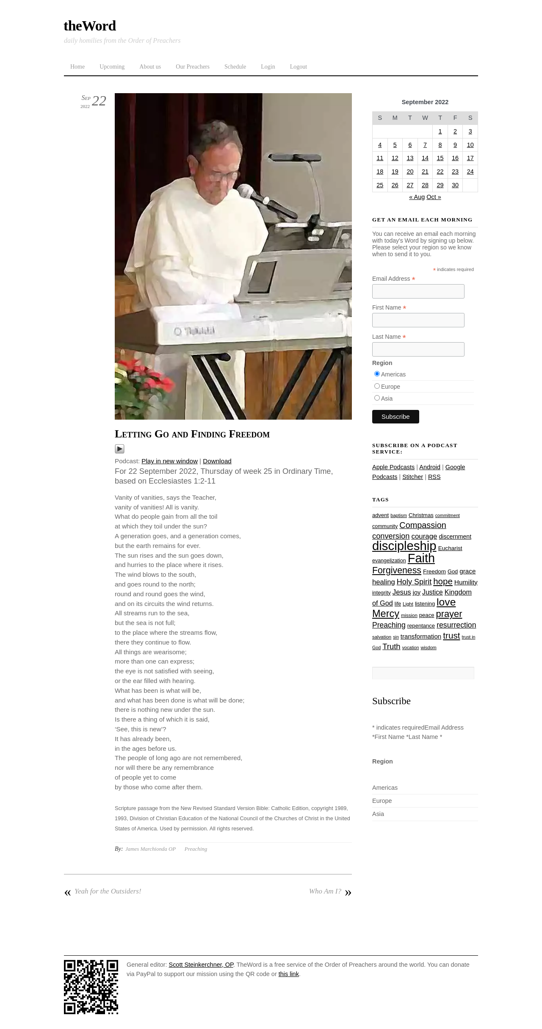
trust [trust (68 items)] (451, 635)
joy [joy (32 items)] (416, 592)
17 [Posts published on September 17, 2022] (470, 158)
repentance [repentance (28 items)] (421, 625)
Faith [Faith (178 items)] (421, 558)
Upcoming (112, 67)
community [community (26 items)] (385, 526)
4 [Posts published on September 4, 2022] (380, 144)
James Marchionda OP (150, 849)
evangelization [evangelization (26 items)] (389, 561)
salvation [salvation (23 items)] (381, 636)
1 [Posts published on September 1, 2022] (440, 131)
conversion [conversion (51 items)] (390, 535)
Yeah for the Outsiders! (102, 891)
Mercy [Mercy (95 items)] (385, 613)
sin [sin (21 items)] (396, 636)
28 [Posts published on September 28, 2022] (425, 185)
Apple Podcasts (393, 467)
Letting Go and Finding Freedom (192, 434)
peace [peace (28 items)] (426, 615)
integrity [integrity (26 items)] (381, 593)
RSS (434, 476)
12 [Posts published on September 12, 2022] (395, 158)
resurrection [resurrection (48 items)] (456, 625)
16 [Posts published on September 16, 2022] (455, 158)
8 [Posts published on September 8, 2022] (440, 144)
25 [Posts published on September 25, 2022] (379, 185)
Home (77, 67)
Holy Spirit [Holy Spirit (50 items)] (414, 582)
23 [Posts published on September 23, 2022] (455, 171)
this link (289, 974)
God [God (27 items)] (453, 571)
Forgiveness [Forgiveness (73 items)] (396, 570)
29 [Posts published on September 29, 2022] (440, 185)
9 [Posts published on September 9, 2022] (455, 144)
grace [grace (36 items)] (467, 571)
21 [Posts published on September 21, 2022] (425, 171)
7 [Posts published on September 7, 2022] (425, 144)
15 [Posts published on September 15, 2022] (440, 158)
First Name (389, 308)
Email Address (393, 279)
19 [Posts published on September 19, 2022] (395, 171)
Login (268, 67)
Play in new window (169, 461)
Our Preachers (193, 67)
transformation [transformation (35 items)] (421, 636)
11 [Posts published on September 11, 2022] (379, 158)
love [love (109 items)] (446, 602)
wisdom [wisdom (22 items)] (428, 647)
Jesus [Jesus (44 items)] (402, 592)
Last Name (389, 337)
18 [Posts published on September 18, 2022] (379, 171)
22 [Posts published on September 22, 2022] (440, 171)
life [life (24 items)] (398, 604)
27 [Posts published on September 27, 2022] (409, 185)
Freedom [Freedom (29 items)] (434, 571)
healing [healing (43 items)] (383, 582)
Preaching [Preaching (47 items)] (389, 625)
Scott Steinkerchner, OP (201, 964)
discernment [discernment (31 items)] (455, 536)
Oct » (433, 197)
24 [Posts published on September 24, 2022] (470, 171)
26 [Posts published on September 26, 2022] (395, 185)
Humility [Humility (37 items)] (466, 582)
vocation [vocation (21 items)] (410, 647)
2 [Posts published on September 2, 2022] (455, 131)
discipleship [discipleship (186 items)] (404, 546)
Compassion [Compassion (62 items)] (422, 525)
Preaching (196, 849)
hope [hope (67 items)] (443, 581)
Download (217, 461)
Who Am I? (330, 891)
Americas (393, 374)
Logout (298, 67)
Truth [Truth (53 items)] (391, 646)
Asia (387, 398)
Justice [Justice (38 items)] (432, 592)
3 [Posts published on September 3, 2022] (470, 131)
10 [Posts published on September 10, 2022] (470, 144)
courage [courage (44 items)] (424, 536)
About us (150, 67)
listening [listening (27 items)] (425, 603)
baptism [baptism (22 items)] (398, 515)
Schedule (235, 67)
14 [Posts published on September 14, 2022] (425, 158)
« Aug (417, 197)
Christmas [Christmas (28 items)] (421, 515)
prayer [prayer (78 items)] (449, 614)
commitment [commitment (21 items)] (447, 515)
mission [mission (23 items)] (409, 615)
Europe (390, 386)
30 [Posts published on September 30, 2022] (455, 185)
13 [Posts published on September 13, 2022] (409, 158)
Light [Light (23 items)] (408, 603)
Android (429, 467)
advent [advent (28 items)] (380, 515)
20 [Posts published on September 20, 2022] (409, 171)
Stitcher (412, 476)
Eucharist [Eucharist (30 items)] (450, 548)
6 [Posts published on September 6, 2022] (410, 144)
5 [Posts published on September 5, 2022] (395, 144)
